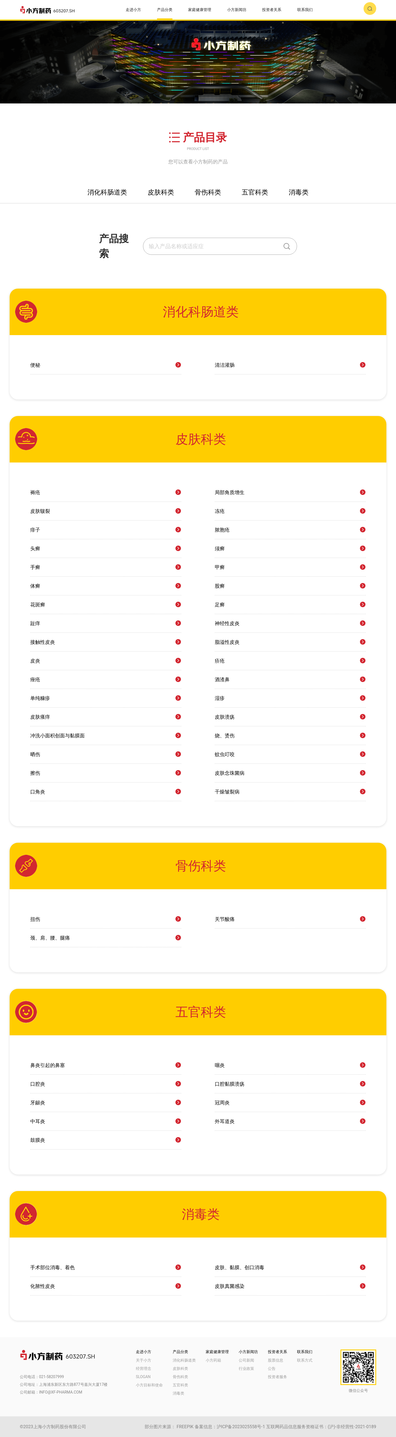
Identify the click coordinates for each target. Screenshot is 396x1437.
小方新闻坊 (236, 9)
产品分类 (164, 9)
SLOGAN (143, 1377)
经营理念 (143, 1368)
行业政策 (246, 1368)
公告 (272, 1368)
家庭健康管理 (199, 9)
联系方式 (304, 1360)
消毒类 (178, 1393)
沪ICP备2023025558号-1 (241, 1426)
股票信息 (275, 1360)
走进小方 (133, 9)
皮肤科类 (180, 1368)
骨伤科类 (180, 1377)
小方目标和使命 (149, 1385)
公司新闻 (246, 1360)
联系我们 (305, 9)
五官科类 (180, 1385)
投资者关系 (271, 9)
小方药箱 (213, 1360)
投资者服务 (277, 1377)
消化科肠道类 (184, 1360)
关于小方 (143, 1360)
